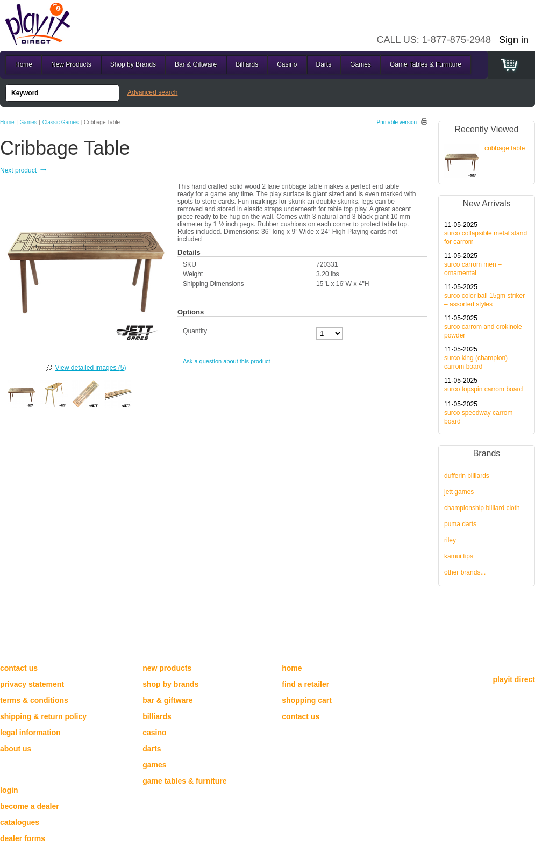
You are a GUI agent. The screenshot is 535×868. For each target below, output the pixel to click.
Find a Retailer (305, 684)
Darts (324, 64)
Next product (24, 170)
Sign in (514, 39)
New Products (71, 64)
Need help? (27, 650)
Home (7, 122)
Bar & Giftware (196, 64)
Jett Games (459, 492)
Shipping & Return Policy (43, 716)
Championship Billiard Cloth (482, 508)
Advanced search (152, 92)
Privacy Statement (32, 684)
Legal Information (30, 732)
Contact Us (300, 716)
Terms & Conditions (34, 700)
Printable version (397, 122)
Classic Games (60, 122)
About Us (15, 748)
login (9, 790)
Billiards (247, 64)
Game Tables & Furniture (425, 64)
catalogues (19, 822)
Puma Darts (460, 524)
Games (28, 122)
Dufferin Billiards (466, 475)
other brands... (465, 572)
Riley (450, 540)
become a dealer (29, 806)
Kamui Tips (458, 556)
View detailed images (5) (90, 367)
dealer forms (22, 838)
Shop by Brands (133, 64)
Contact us (19, 668)
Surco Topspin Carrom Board (483, 389)
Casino (287, 64)
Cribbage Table (504, 148)
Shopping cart (307, 700)
